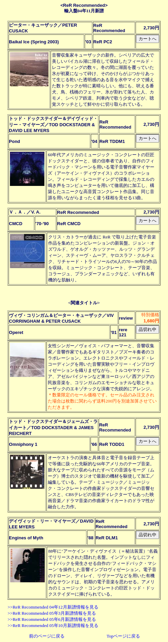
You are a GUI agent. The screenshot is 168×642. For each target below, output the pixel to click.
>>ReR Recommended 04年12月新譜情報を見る (53, 607)
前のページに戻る (47, 636)
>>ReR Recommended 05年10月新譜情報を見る (53, 625)
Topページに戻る (123, 636)
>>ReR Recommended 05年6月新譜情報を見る (52, 619)
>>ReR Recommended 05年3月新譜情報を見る (52, 613)
